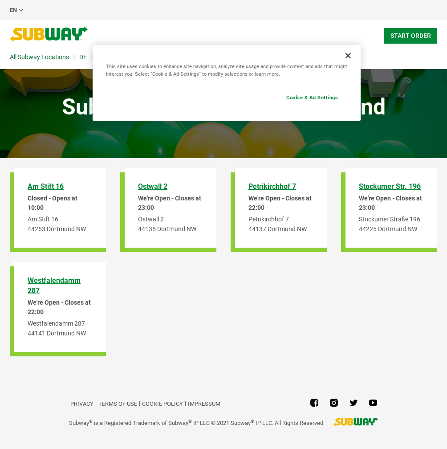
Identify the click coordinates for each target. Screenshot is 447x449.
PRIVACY (81, 403)
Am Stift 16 (46, 186)
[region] (227, 83)
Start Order (410, 35)
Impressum (204, 403)
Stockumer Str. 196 (390, 186)
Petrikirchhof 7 (272, 186)
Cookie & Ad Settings (312, 97)
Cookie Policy (162, 403)
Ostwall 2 (152, 186)
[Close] (348, 55)
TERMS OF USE (117, 403)
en (13, 10)
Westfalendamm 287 (54, 285)
